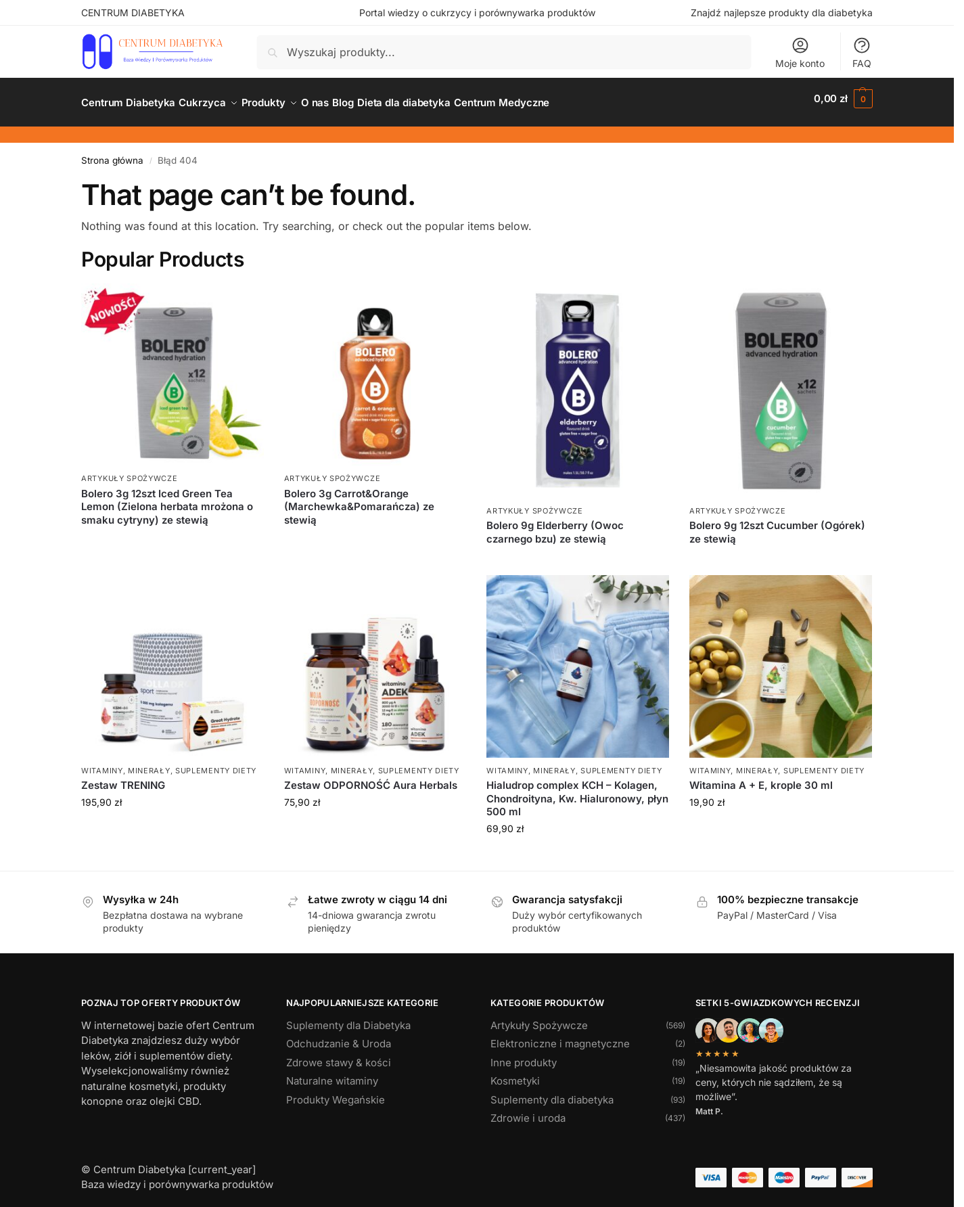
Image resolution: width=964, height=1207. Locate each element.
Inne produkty (523, 1055)
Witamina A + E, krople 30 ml (761, 777)
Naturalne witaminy (332, 1073)
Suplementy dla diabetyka (552, 1092)
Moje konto (800, 52)
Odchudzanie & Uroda (338, 1036)
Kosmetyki (515, 1073)
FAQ (861, 52)
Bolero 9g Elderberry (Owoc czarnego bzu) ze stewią (555, 524)
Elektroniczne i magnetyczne (560, 1036)
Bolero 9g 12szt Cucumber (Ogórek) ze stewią (777, 524)
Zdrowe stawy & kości (338, 1055)
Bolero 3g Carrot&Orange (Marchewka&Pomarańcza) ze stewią (359, 499)
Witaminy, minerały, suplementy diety (168, 763)
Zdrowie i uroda (528, 1110)
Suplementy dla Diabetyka (348, 1017)
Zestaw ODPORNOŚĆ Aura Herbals (370, 777)
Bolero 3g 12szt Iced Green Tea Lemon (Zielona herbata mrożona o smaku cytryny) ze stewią (167, 499)
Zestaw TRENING (123, 777)
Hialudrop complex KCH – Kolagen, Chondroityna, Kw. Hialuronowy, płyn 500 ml (577, 791)
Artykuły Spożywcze (129, 471)
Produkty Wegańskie (335, 1092)
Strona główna (112, 152)
